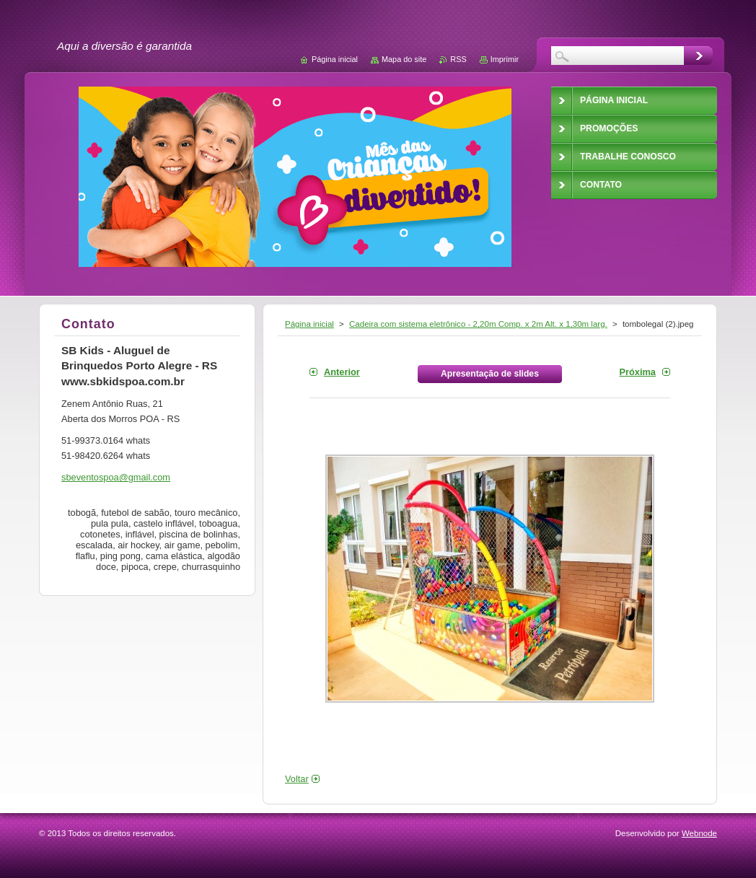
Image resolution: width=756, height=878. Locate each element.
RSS (458, 59)
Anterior (342, 371)
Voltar (297, 778)
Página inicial (309, 324)
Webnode (699, 833)
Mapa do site (404, 59)
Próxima (637, 371)
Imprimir (505, 59)
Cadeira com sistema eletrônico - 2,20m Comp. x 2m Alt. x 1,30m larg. (478, 324)
